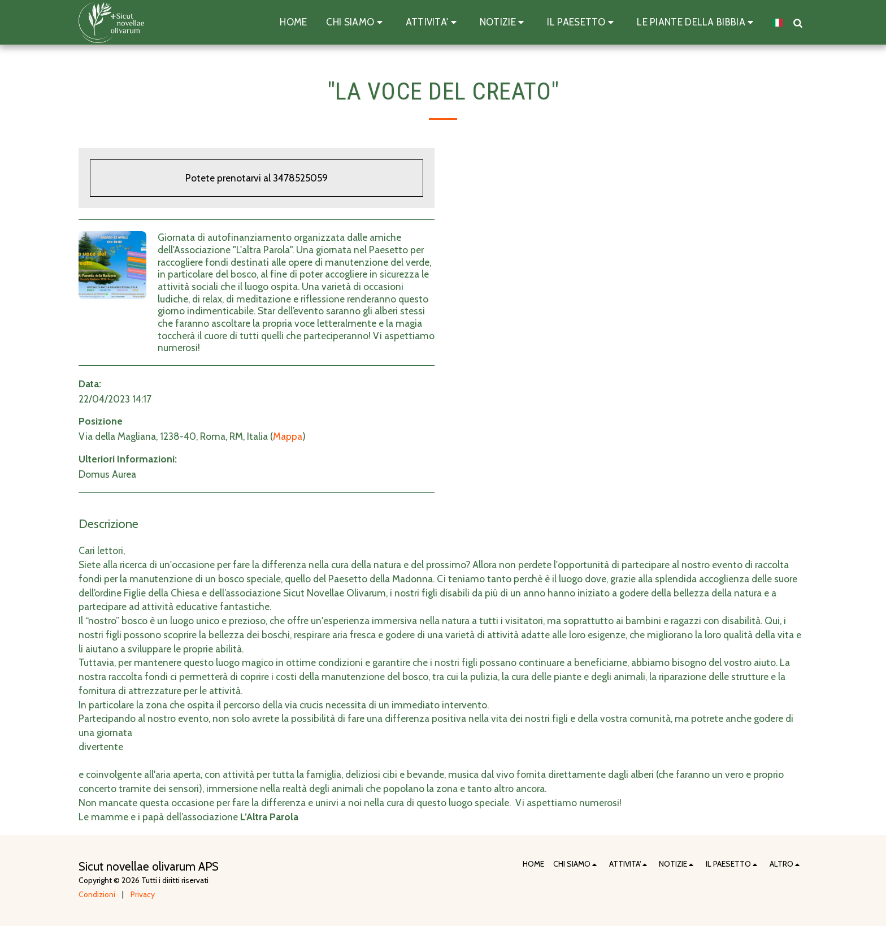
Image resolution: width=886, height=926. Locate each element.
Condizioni (97, 894)
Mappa (287, 436)
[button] (356, 22)
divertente (101, 746)
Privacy (143, 894)
